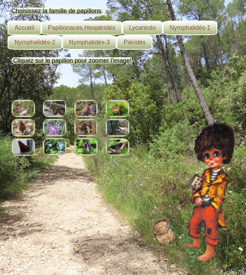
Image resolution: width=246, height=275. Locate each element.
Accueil (24, 27)
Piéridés (134, 42)
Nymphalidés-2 (35, 42)
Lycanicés (142, 27)
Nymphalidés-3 (89, 42)
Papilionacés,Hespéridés (81, 27)
